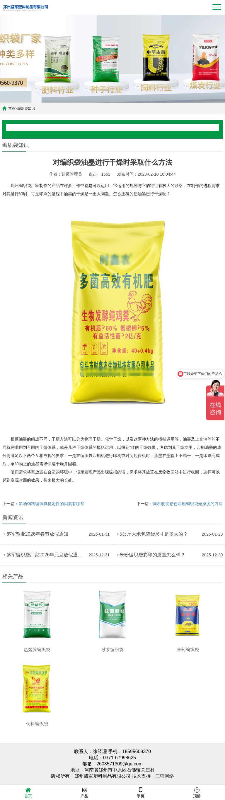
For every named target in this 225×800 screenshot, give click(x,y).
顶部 (197, 792)
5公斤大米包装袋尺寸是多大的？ (154, 533)
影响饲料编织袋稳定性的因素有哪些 (51, 503)
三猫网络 (164, 776)
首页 (11, 108)
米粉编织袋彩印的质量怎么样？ (152, 554)
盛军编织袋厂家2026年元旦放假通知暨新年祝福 (46, 554)
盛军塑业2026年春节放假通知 (37, 533)
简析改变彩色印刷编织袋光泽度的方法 (188, 503)
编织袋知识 (26, 108)
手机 (140, 792)
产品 (84, 792)
